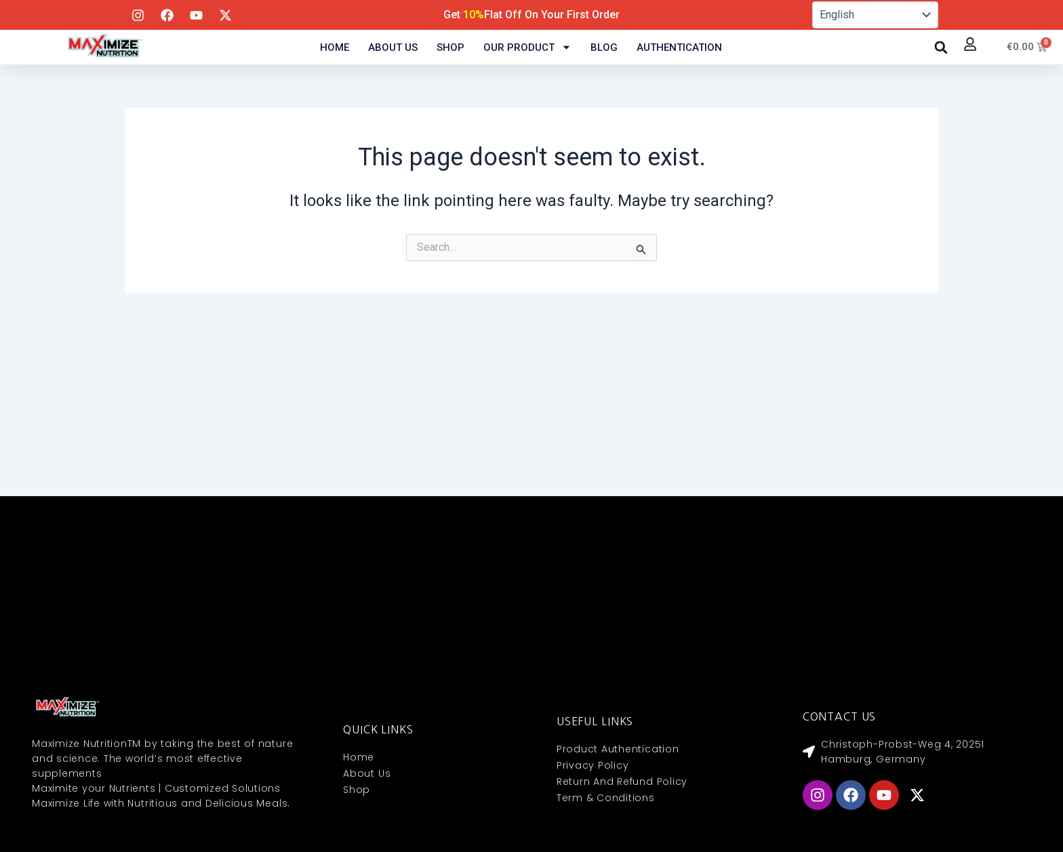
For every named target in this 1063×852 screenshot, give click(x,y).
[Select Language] (875, 14)
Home (334, 47)
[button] (941, 47)
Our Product (527, 47)
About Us (393, 47)
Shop (450, 47)
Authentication (679, 47)
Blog (604, 47)
